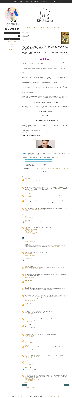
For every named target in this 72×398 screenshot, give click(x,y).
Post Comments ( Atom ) (31, 387)
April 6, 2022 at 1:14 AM (28, 321)
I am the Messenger (59, 168)
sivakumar (26, 354)
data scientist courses (28, 239)
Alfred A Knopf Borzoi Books (41, 168)
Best (25, 207)
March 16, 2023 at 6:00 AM (29, 342)
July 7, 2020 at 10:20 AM (28, 210)
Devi (25, 226)
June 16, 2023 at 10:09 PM (29, 357)
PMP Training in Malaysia (29, 293)
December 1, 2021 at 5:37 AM (29, 263)
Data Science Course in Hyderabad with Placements (33, 268)
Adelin (26, 345)
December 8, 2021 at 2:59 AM (29, 277)
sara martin (27, 186)
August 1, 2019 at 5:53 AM (29, 183)
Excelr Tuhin (27, 236)
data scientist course (28, 253)
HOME (15, 1)
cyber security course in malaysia (30, 320)
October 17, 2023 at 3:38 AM (29, 364)
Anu (25, 213)
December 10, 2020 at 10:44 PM (30, 233)
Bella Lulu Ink (55, 396)
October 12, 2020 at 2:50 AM (29, 217)
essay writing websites (44, 180)
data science (27, 287)
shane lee (26, 193)
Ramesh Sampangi (28, 266)
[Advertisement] (12, 82)
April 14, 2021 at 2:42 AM (29, 247)
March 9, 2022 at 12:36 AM (29, 307)
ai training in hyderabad (29, 276)
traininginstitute (27, 251)
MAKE (27, 1)
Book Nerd (11, 43)
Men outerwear (59, 188)
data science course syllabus (49, 221)
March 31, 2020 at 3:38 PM (29, 196)
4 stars (31, 168)
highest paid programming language (31, 229)
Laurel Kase (27, 178)
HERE (60, 129)
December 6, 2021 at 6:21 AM (29, 269)
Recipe (11, 46)
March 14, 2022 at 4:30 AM (29, 313)
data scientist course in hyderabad (34, 356)
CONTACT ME (44, 1)
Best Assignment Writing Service (61, 195)
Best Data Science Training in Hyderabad (31, 282)
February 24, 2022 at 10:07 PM (30, 300)
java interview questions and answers (31, 232)
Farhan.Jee (26, 220)
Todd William (27, 360)
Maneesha (26, 272)
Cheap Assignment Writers (50, 201)
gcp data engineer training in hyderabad (31, 369)
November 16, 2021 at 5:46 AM (30, 255)
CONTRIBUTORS (54, 1)
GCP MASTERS (27, 367)
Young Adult (47, 170)
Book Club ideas (12, 41)
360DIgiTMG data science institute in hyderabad (38, 209)
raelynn (26, 374)
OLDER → (66, 385)
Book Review (51, 168)
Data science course (28, 333)
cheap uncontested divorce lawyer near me (32, 379)
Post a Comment (26, 382)
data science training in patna (29, 335)
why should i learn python (29, 230)
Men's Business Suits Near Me (54, 246)
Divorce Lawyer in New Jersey (29, 349)
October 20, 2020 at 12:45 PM (29, 223)
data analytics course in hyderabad (30, 328)
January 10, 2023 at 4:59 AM (29, 336)
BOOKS (21, 1)
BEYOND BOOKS (35, 1)
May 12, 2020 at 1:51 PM (29, 204)
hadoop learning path (28, 231)
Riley (26, 199)
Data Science (27, 324)
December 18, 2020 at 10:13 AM (30, 241)
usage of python (27, 228)
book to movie (12, 49)
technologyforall (27, 258)
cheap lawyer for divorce (29, 378)
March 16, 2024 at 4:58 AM (29, 380)
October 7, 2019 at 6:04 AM (29, 190)
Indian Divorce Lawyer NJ (29, 348)
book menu (12, 47)
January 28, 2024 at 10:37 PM (29, 370)
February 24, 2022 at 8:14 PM (29, 290)
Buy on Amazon (7, 70)
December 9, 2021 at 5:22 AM (29, 284)
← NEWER (24, 385)
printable (12, 50)
